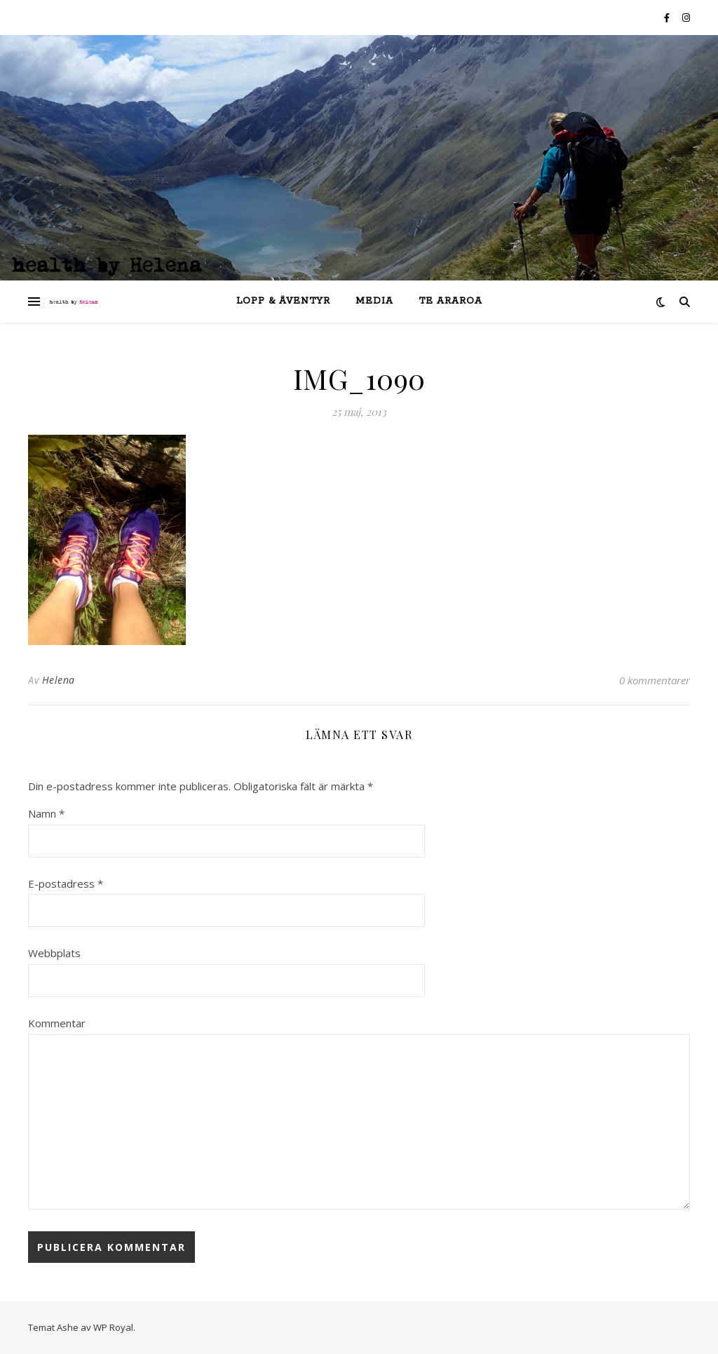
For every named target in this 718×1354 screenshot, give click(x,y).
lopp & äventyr (283, 301)
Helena (58, 679)
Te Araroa (450, 301)
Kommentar (57, 1023)
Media (374, 301)
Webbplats (54, 953)
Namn (46, 813)
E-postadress (65, 883)
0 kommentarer (654, 680)
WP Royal (113, 1327)
